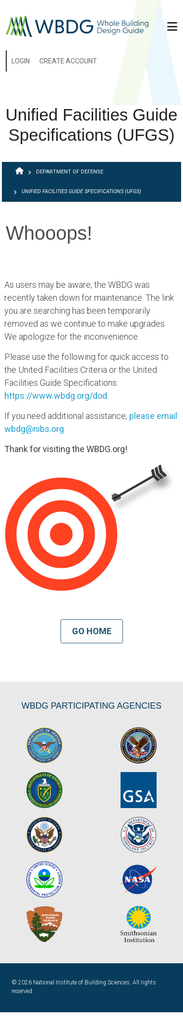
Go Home (91, 631)
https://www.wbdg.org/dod (55, 396)
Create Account (68, 61)
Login (21, 61)
